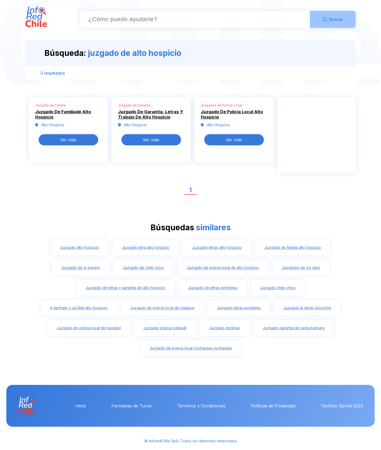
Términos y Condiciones (201, 405)
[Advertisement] (317, 138)
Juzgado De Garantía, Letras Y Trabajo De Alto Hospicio (150, 114)
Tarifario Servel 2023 (342, 405)
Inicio (80, 405)
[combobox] (195, 19)
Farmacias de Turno (131, 405)
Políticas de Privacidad (273, 405)
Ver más (68, 139)
